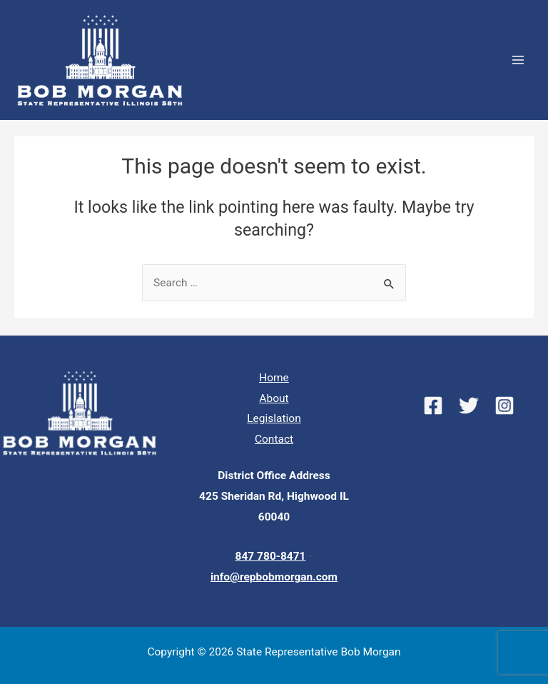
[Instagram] (504, 406)
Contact (274, 439)
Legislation (273, 418)
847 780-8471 (270, 556)
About (273, 398)
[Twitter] (469, 406)
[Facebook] (433, 406)
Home (274, 377)
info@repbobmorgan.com (274, 576)
